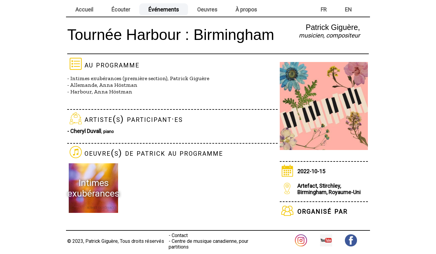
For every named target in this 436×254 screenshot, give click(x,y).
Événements (163, 9)
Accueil (84, 9)
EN (348, 9)
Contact (180, 235)
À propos (246, 9)
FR (324, 9)
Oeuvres (207, 9)
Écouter (120, 9)
